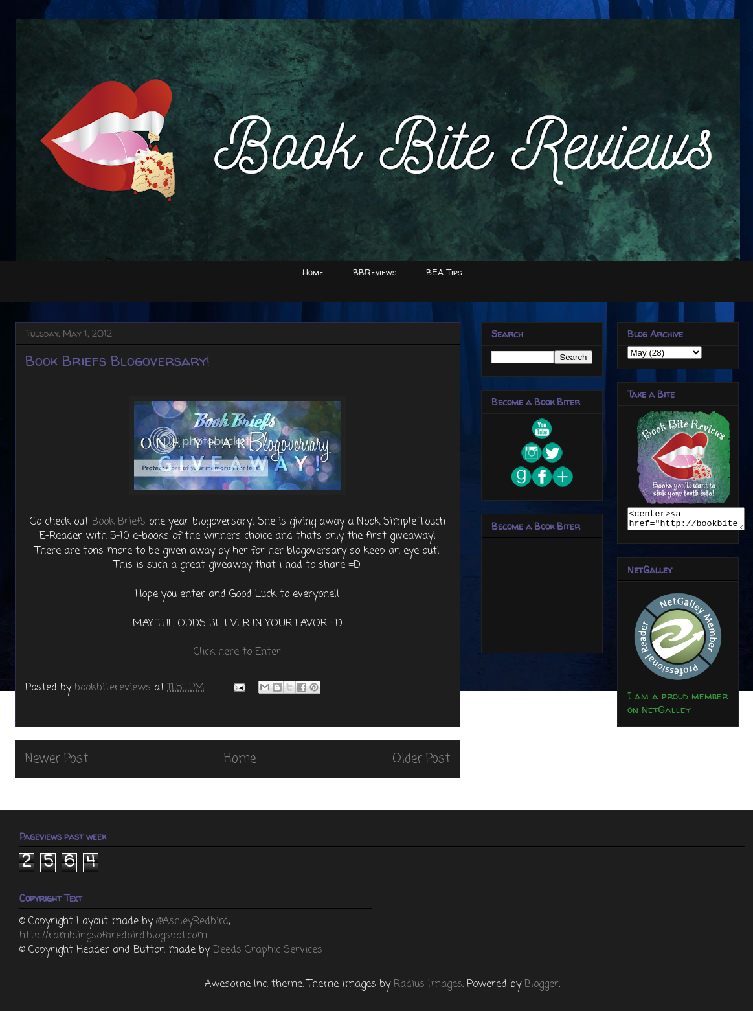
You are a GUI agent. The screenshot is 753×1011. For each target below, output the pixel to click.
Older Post (421, 758)
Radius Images (428, 984)
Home (313, 272)
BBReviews (375, 272)
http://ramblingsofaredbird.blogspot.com (113, 936)
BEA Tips (444, 272)
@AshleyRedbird (192, 921)
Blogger (541, 984)
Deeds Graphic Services (267, 950)
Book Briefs (119, 522)
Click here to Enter (237, 652)
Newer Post (56, 758)
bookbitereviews (114, 688)
